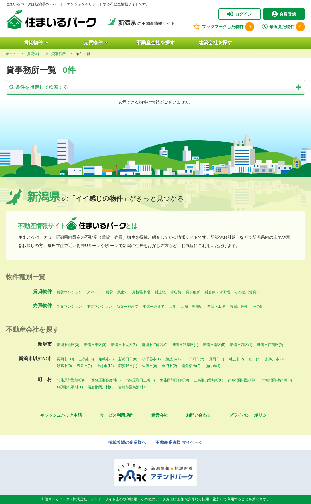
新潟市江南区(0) (155, 345)
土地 (172, 306)
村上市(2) (236, 359)
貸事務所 (193, 292)
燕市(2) (254, 359)
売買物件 (95, 42)
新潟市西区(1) (241, 345)
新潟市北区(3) (68, 345)
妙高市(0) (64, 366)
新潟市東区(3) (95, 345)
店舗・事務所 (191, 306)
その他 (258, 306)
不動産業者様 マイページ (179, 442)
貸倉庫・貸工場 (217, 292)
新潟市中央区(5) (124, 345)
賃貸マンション (69, 292)
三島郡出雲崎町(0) (208, 380)
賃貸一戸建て (116, 292)
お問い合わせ (198, 415)
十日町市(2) (194, 359)
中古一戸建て (153, 306)
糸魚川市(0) (274, 359)
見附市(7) (216, 359)
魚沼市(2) (169, 366)
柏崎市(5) (106, 359)
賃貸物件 (36, 42)
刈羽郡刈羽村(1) (70, 387)
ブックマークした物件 (223, 26)
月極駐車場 (141, 292)
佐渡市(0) (149, 366)
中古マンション (99, 306)
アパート (94, 292)
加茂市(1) (173, 359)
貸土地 (160, 292)
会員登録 (284, 14)
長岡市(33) (65, 359)
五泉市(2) (84, 366)
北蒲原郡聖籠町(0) (71, 380)
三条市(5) (86, 359)
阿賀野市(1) (127, 366)
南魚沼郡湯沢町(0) (243, 380)
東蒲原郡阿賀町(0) (174, 380)
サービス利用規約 (116, 415)
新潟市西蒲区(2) (270, 345)
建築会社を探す (215, 42)
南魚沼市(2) (191, 366)
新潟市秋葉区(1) (185, 345)
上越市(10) (105, 366)
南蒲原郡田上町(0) (140, 380)
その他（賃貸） (247, 292)
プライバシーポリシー (250, 415)
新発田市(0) (127, 359)
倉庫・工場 (216, 306)
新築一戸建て (127, 306)
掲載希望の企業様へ (127, 442)
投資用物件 (239, 306)
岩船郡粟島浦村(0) (133, 387)
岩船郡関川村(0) (101, 387)
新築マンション (69, 306)
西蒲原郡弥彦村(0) (106, 380)
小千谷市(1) (151, 359)
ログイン (239, 14)
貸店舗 (175, 292)
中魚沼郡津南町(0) (277, 380)
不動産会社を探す (155, 42)
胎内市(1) (213, 366)
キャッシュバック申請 (61, 415)
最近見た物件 (283, 26)
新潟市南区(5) (214, 345)
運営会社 (159, 415)
